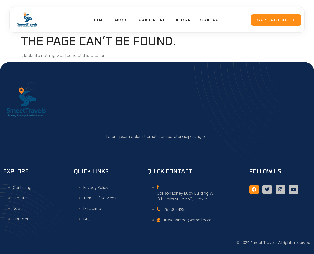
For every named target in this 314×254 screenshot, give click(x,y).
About (121, 19)
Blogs (183, 19)
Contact (211, 19)
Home (98, 19)
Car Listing (152, 19)
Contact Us (276, 19)
